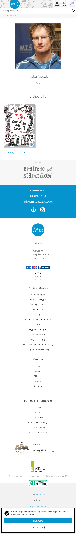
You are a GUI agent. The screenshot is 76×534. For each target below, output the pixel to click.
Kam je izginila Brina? (19, 152)
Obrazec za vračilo (38, 432)
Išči (73, 11)
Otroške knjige (38, 294)
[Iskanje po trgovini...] (35, 11)
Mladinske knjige (38, 299)
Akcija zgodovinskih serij (38, 349)
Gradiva (38, 381)
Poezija (38, 314)
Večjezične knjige (38, 339)
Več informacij (38, 527)
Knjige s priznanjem (38, 329)
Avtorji (3, 16)
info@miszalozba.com (38, 201)
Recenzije (38, 386)
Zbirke (38, 324)
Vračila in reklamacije (38, 422)
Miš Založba (41, 495)
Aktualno (38, 376)
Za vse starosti (38, 334)
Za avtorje (38, 417)
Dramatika (38, 309)
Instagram (42, 210)
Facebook (33, 210)
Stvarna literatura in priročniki (38, 319)
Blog (38, 391)
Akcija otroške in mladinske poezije (38, 344)
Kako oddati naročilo (38, 428)
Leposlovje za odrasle (38, 304)
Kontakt (38, 407)
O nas (38, 412)
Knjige (38, 366)
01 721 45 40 (38, 195)
